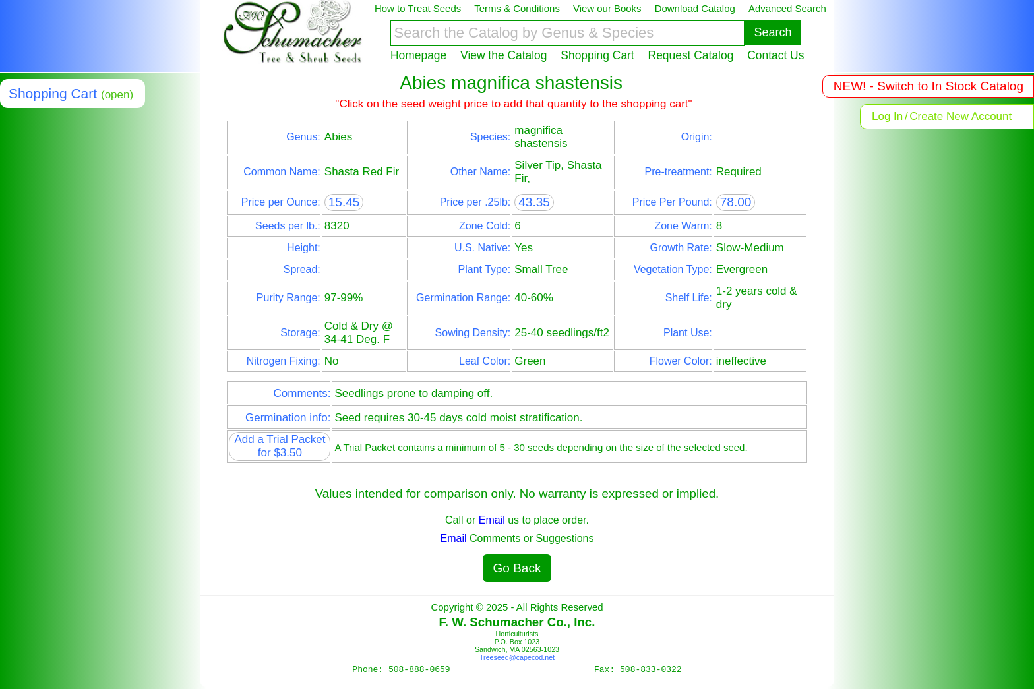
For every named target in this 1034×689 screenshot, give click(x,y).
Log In (887, 116)
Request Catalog (691, 55)
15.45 (344, 202)
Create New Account (960, 116)
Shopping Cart (597, 55)
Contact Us (775, 55)
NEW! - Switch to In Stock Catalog (928, 86)
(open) (117, 94)
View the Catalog (503, 55)
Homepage (418, 55)
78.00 (736, 202)
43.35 (534, 202)
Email (492, 519)
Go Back (517, 568)
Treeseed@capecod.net (517, 657)
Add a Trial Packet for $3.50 (279, 446)
